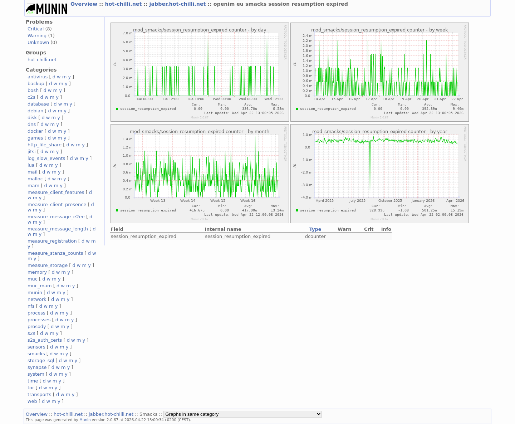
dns (32, 124)
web (32, 401)
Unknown (38, 42)
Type (315, 229)
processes (39, 319)
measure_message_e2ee (56, 216)
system (36, 374)
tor (31, 387)
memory (37, 272)
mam (33, 185)
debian (35, 110)
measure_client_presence (57, 204)
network (37, 299)
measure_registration (52, 241)
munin (35, 292)
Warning (37, 35)
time (33, 381)
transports (40, 394)
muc (33, 279)
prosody (37, 326)
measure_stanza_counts (55, 253)
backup (36, 83)
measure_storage (48, 265)
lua (31, 165)
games (35, 138)
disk (32, 117)
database (38, 104)
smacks (36, 353)
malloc (35, 178)
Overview (84, 4)
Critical (36, 28)
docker (35, 131)
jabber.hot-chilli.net (178, 4)
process (36, 313)
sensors (36, 347)
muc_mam (40, 285)
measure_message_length (58, 229)
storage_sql (41, 360)
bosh (33, 90)
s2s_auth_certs (45, 340)
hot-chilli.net (124, 4)
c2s (31, 97)
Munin (85, 420)
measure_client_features (56, 192)
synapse (37, 367)
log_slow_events (46, 158)
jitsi (32, 151)
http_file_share (45, 144)
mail (33, 172)
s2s (31, 333)
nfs (31, 306)
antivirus (38, 76)
